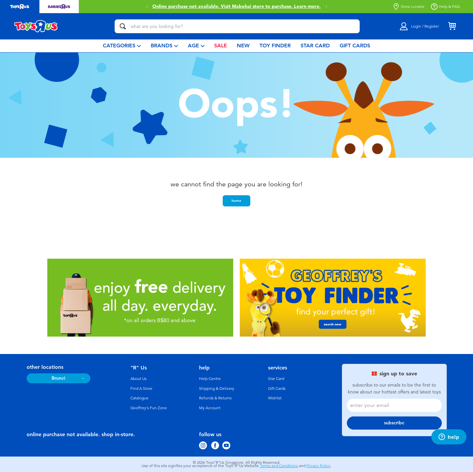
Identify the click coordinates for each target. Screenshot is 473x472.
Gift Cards (276, 388)
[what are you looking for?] (237, 26)
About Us (138, 378)
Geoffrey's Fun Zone (148, 408)
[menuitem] (122, 45)
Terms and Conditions (279, 465)
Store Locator (408, 6)
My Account (209, 408)
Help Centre (210, 378)
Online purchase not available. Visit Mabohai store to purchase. (236, 6)
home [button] (236, 200)
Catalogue (139, 398)
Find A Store (141, 388)
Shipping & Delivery (216, 388)
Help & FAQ (445, 6)
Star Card (276, 378)
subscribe (394, 423)
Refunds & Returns (215, 398)
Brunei (58, 378)
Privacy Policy (318, 465)
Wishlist (275, 398)
